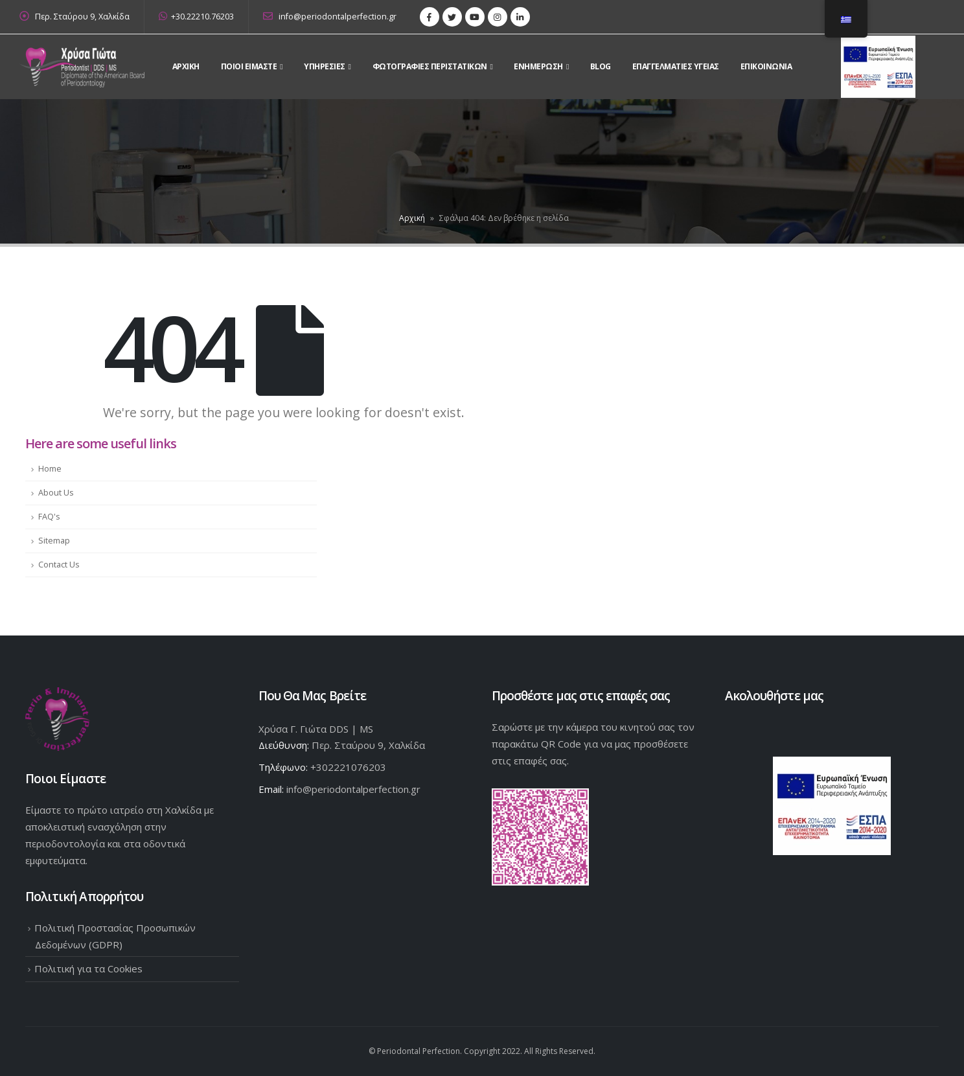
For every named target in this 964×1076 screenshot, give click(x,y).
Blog (600, 66)
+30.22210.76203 (196, 16)
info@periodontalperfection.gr (329, 16)
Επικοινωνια (766, 66)
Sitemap (54, 540)
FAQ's (49, 516)
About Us (56, 492)
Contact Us (59, 564)
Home (50, 468)
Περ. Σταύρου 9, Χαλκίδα (82, 16)
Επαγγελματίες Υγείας (675, 66)
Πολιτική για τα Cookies (88, 968)
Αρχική (412, 217)
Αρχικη (186, 66)
